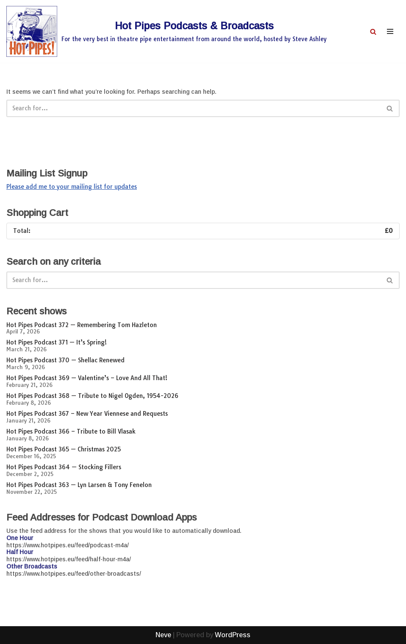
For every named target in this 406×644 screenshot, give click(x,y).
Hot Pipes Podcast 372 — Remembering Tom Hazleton (81, 325)
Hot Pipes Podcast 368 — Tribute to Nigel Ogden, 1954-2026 (92, 396)
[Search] (373, 31)
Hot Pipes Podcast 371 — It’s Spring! (56, 342)
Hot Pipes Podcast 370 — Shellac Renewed (65, 360)
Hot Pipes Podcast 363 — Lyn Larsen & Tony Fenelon (79, 485)
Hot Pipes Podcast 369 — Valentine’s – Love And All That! (86, 378)
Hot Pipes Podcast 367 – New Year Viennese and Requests (87, 413)
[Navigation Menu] (390, 31)
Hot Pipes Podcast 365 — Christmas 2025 (63, 449)
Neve (163, 634)
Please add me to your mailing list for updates (71, 186)
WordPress (232, 634)
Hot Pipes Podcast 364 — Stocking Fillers (63, 467)
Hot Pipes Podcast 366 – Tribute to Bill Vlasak (71, 431)
